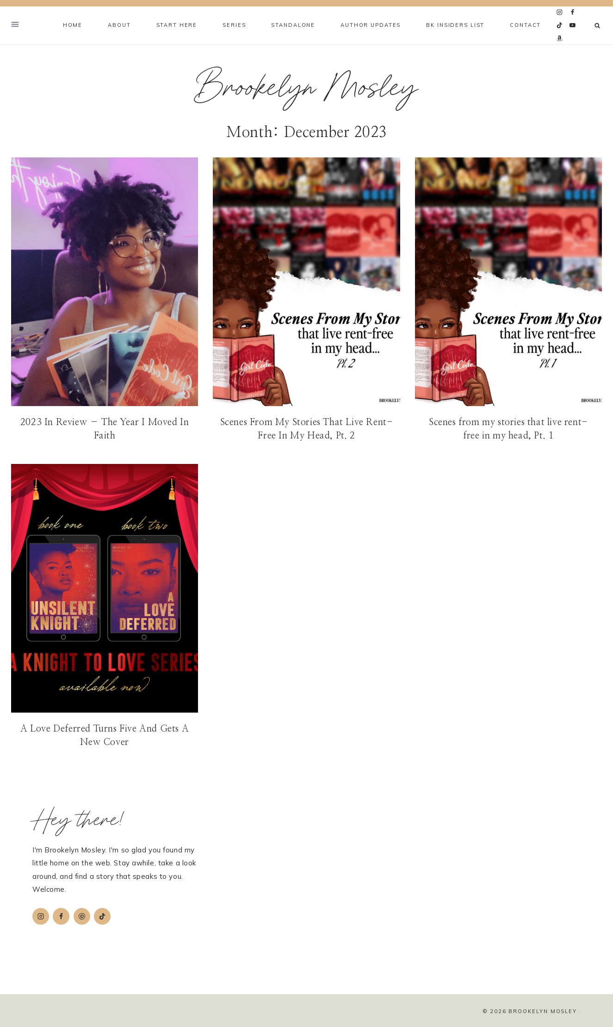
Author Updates (371, 25)
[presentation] (104, 282)
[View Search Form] (597, 25)
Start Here (177, 25)
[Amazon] (560, 38)
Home (72, 25)
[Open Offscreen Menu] (15, 25)
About (119, 25)
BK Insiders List (455, 25)
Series (234, 25)
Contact (525, 25)
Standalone (293, 25)
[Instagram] (560, 12)
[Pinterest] (82, 916)
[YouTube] (573, 25)
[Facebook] (573, 12)
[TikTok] (560, 25)
